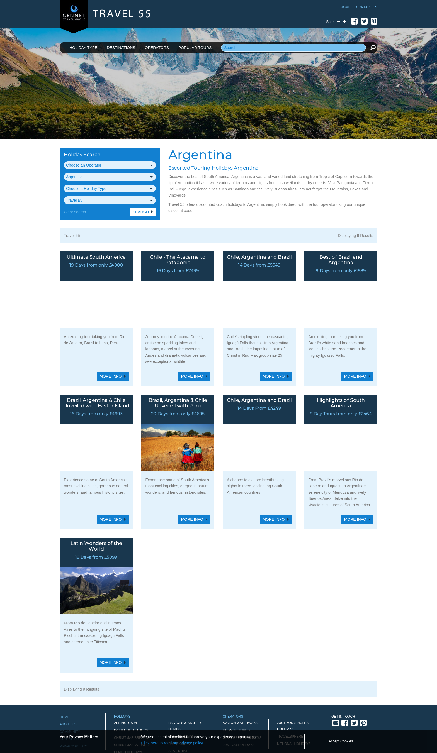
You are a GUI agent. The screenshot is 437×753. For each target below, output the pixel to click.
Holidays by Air (128, 692)
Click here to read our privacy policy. (172, 743)
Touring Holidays (184, 698)
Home (346, 7)
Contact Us (366, 7)
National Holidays (294, 662)
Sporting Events (184, 691)
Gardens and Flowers (135, 685)
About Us (68, 642)
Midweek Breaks (129, 699)
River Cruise (180, 662)
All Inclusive (126, 641)
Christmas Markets (132, 663)
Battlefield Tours (131, 648)
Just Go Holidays (238, 663)
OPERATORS (157, 47)
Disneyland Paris (130, 677)
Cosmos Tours (236, 648)
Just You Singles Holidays (293, 644)
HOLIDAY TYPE (83, 47)
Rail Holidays (180, 654)
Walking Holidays (184, 706)
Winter (174, 713)
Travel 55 (72, 235)
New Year (123, 707)
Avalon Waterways (240, 641)
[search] (372, 47)
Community (70, 649)
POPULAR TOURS (195, 47)
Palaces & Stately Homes (184, 644)
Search (141, 212)
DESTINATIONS (121, 47)
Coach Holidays (129, 670)
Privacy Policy (73, 664)
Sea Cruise (178, 669)
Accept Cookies (341, 741)
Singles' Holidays (184, 684)
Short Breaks (181, 676)
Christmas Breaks (131, 655)
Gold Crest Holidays (242, 655)
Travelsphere (290, 654)
